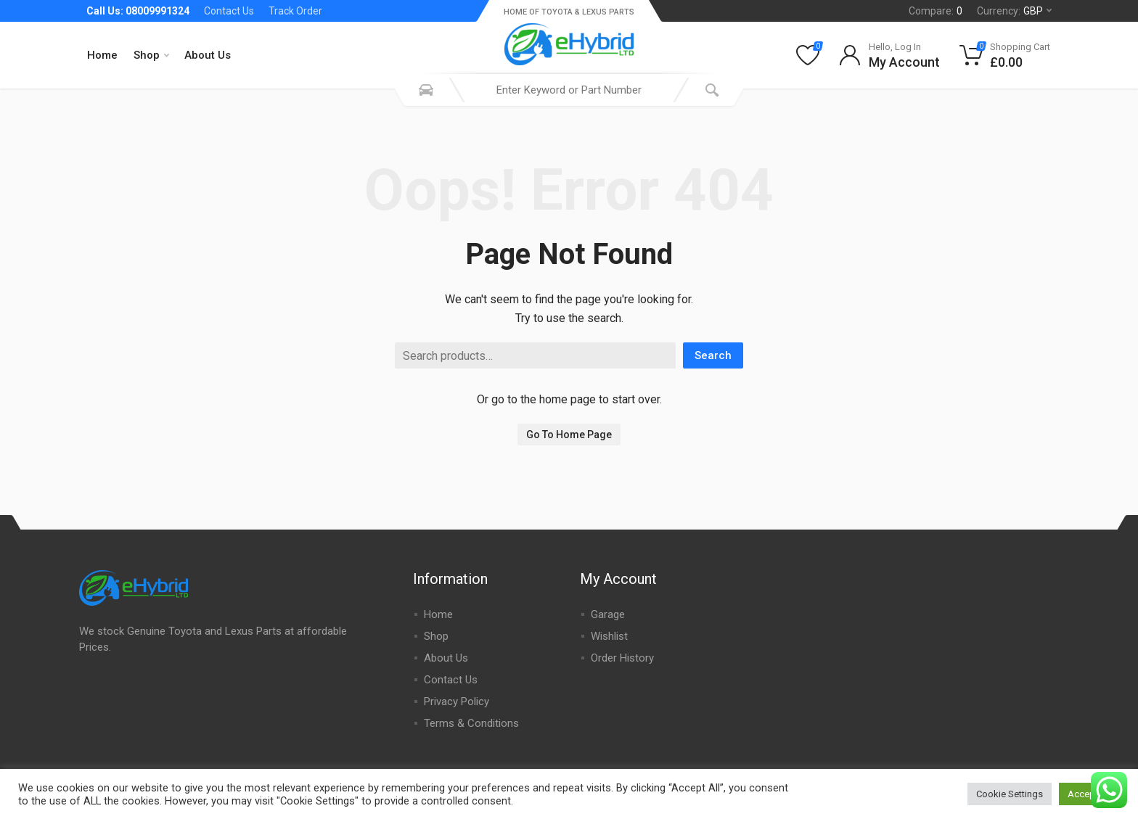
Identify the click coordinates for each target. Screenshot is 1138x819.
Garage (608, 614)
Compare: (935, 11)
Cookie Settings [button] (1009, 794)
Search (713, 355)
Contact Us (229, 11)
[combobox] (569, 90)
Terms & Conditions (471, 723)
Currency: (1014, 11)
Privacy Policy (456, 701)
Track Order (295, 11)
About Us (207, 55)
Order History (622, 657)
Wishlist (609, 636)
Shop (151, 55)
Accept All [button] (1089, 794)
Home (102, 55)
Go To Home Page (569, 434)
